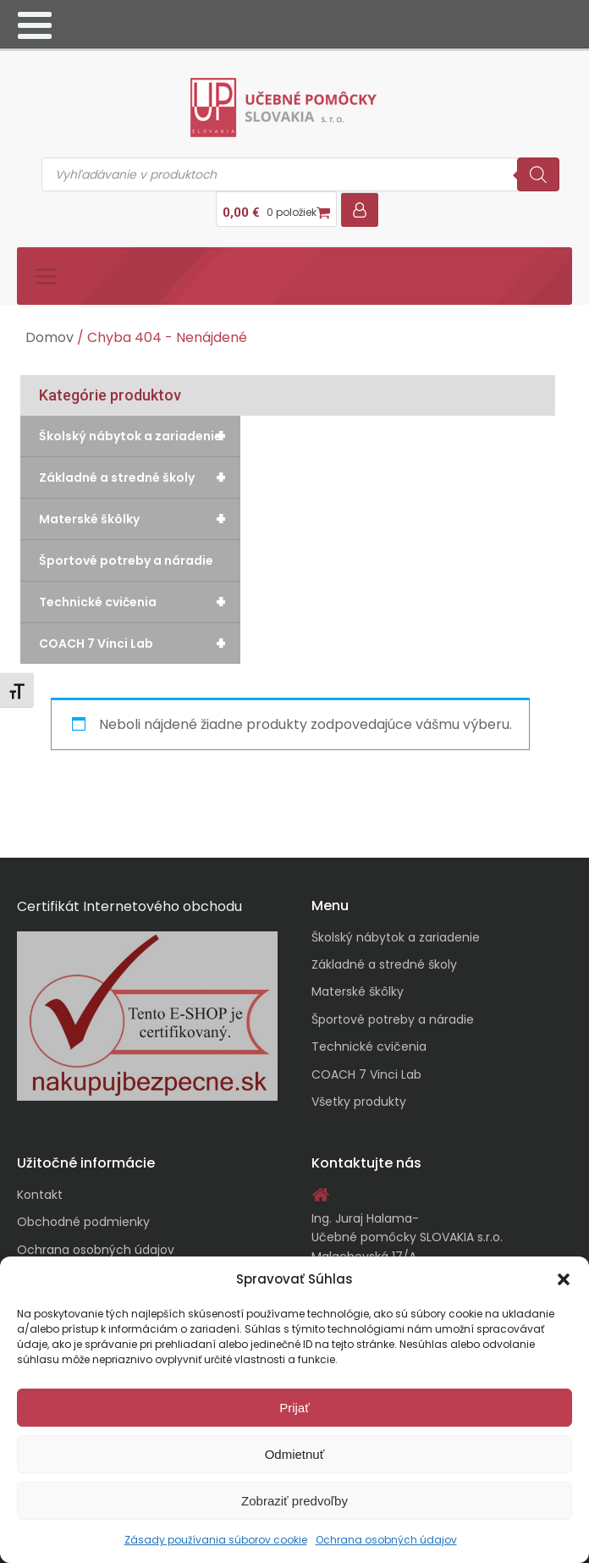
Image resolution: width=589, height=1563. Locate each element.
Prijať (294, 1407)
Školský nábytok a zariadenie (139, 436)
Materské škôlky (139, 519)
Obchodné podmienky (83, 1221)
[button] (563, 1279)
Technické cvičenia (139, 602)
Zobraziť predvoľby (294, 1501)
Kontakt (40, 1194)
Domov (49, 337)
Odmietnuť (295, 1454)
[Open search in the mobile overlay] (300, 174)
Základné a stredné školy (139, 477)
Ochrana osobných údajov (386, 1540)
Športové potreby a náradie (126, 560)
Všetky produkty (358, 1101)
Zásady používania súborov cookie (215, 1540)
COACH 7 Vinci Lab (139, 643)
